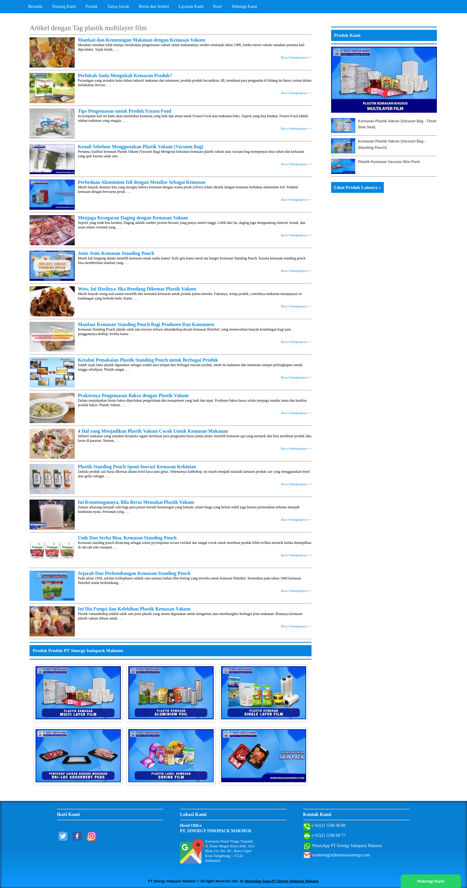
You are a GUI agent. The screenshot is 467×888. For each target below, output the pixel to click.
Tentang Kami (64, 6)
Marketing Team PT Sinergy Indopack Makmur (282, 881)
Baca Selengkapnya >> (296, 57)
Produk (92, 6)
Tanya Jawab (118, 6)
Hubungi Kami (244, 6)
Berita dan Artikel (154, 6)
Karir (217, 6)
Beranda (35, 6)
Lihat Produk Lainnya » (357, 187)
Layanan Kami (191, 6)
